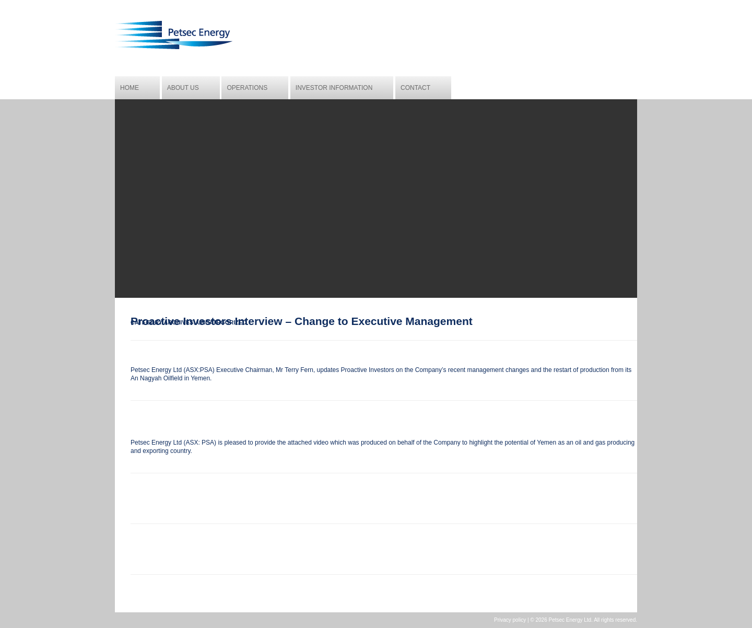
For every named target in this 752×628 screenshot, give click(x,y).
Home (129, 87)
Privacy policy (510, 620)
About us (183, 87)
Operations (247, 87)
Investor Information (334, 87)
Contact (415, 87)
